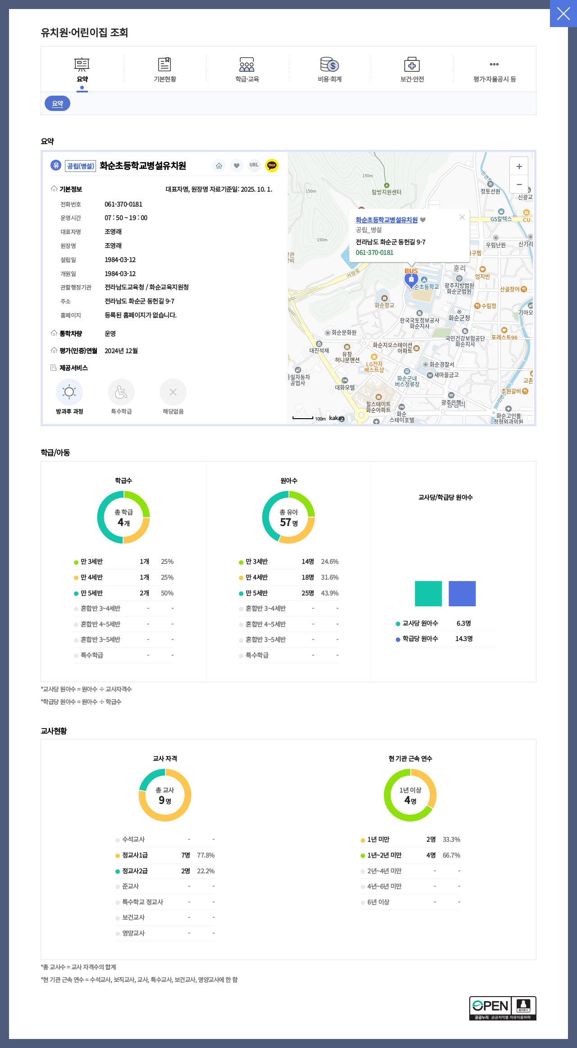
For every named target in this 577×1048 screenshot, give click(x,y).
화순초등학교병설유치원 (386, 219)
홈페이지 (218, 165)
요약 (57, 103)
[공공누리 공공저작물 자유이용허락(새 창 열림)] (502, 1017)
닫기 (563, 13)
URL (254, 164)
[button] (462, 217)
